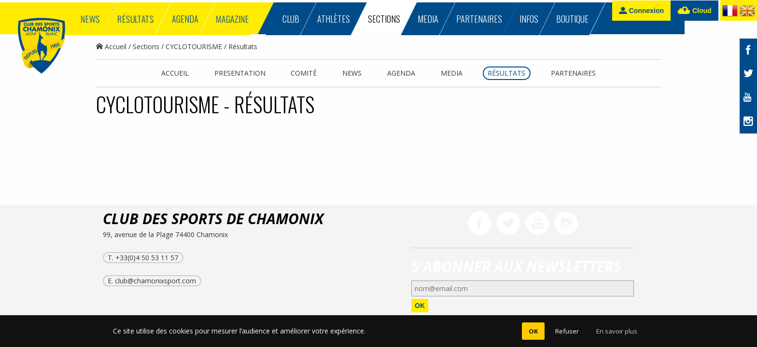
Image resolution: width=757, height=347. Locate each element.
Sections (146, 46)
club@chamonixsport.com (155, 280)
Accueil (111, 46)
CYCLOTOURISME (194, 46)
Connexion (641, 10)
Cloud (694, 10)
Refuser (567, 331)
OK (420, 305)
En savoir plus (616, 331)
